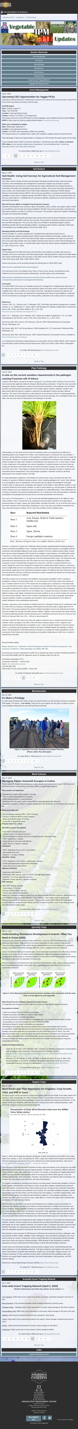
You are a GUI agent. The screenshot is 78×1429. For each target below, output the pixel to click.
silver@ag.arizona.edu (51, 350)
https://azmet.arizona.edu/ (49, 1263)
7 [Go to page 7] (23, 355)
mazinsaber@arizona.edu (50, 909)
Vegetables (20, 17)
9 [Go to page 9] (30, 355)
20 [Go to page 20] (45, 156)
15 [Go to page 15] (24, 156)
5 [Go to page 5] (16, 355)
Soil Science (39, 61)
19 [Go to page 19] (41, 156)
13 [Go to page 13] (16, 1338)
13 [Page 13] (16, 156)
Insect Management (39, 57)
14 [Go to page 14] (20, 156)
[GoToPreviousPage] (3, 156)
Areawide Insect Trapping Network (39, 80)
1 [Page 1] (3, 355)
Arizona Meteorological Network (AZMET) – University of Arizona (25, 1163)
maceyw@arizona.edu (52, 151)
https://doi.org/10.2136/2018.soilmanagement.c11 (19, 311)
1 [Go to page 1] (3, 678)
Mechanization (39, 68)
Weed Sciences (39, 72)
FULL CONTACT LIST (34, 1418)
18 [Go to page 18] (37, 156)
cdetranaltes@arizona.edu (16, 664)
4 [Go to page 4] (13, 355)
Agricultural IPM (8, 17)
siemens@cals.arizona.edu (51, 756)
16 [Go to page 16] (28, 156)
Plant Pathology (39, 64)
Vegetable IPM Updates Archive (39, 84)
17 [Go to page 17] (33, 156)
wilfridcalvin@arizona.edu (50, 1067)
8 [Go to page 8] (26, 355)
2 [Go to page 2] (6, 355)
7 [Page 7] (23, 678)
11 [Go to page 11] (7, 156)
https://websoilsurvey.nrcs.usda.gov (14, 337)
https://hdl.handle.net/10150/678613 (55, 1063)
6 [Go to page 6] (20, 355)
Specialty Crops (39, 76)
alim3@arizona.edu (51, 1267)
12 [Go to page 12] (11, 156)
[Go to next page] (49, 156)
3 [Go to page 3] (10, 355)
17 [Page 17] (33, 1338)
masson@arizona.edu (51, 120)
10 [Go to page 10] (34, 355)
